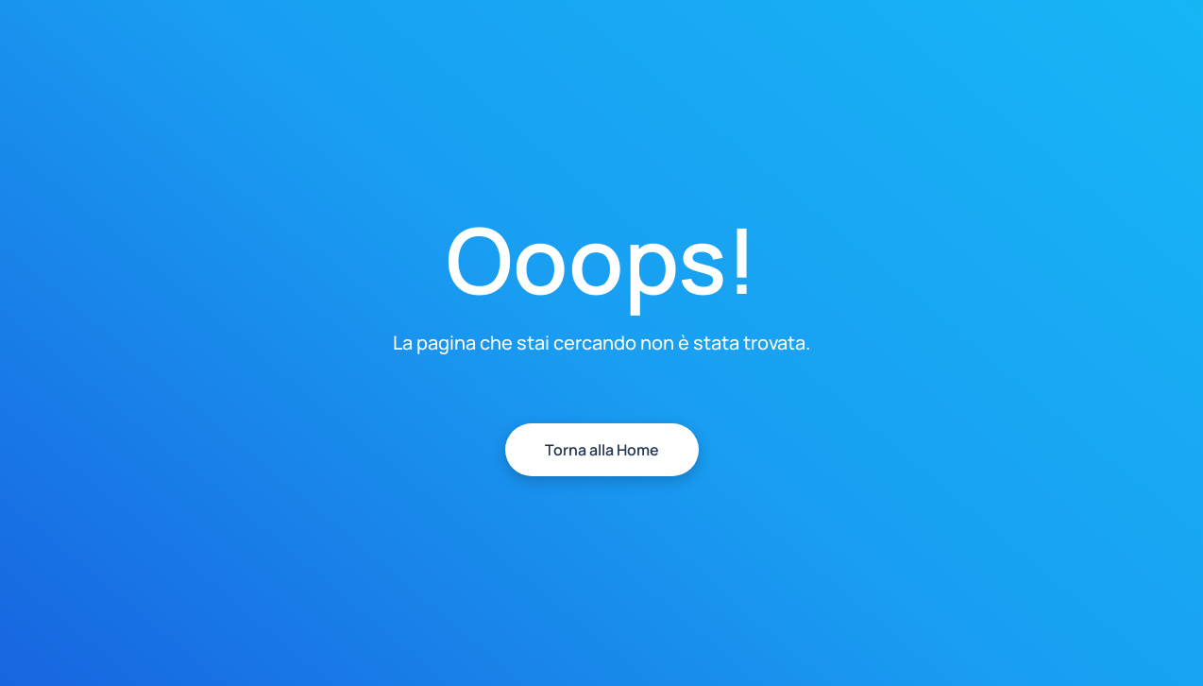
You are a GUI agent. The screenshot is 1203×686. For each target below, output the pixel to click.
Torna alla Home (602, 449)
